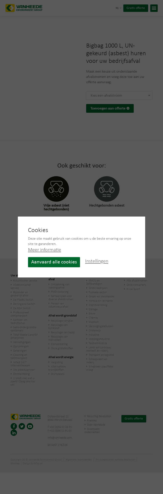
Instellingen (96, 261)
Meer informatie (44, 250)
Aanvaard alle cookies (54, 262)
